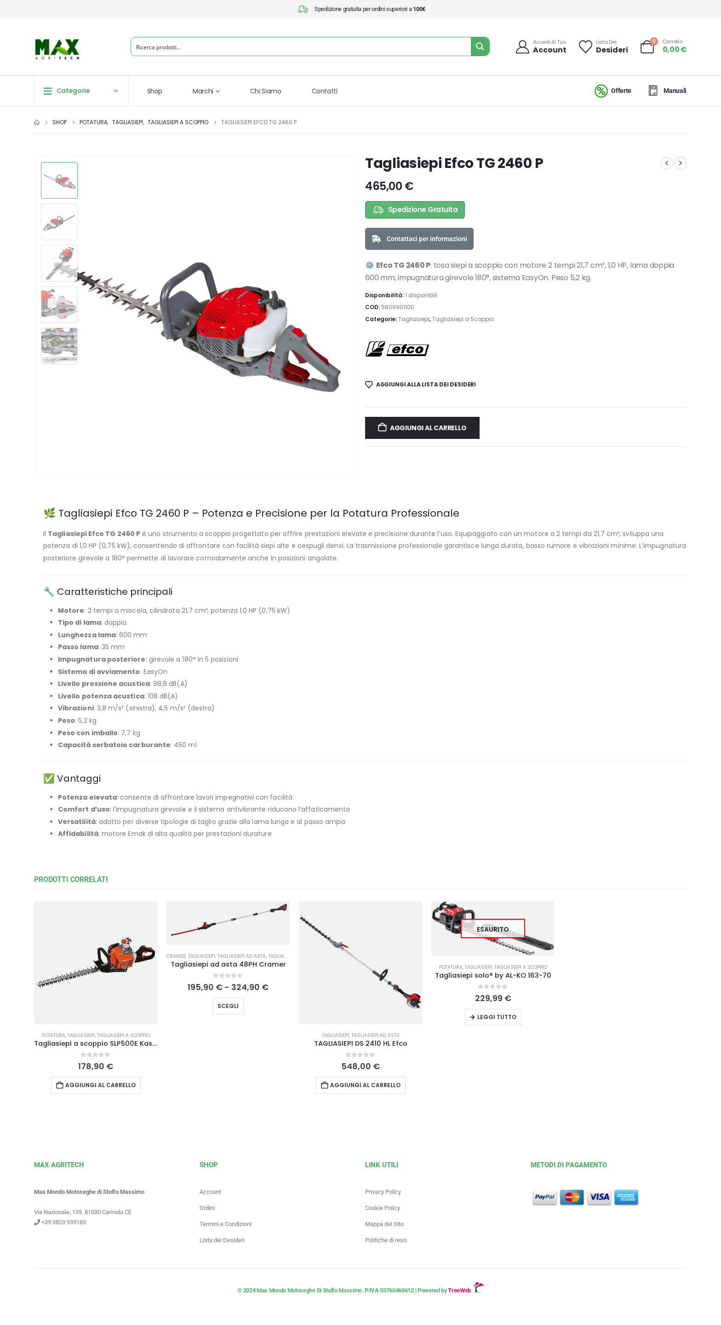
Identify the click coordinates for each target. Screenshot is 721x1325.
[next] (680, 163)
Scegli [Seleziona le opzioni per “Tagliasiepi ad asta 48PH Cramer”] (228, 1006)
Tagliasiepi (413, 319)
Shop (155, 91)
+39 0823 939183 (60, 1222)
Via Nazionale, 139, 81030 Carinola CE (83, 1212)
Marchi (203, 91)
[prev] (666, 163)
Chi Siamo (265, 91)
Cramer (176, 956)
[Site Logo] (57, 49)
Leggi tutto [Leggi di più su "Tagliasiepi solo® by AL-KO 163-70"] (496, 1017)
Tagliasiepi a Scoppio (463, 319)
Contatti (325, 91)
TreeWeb (465, 1290)
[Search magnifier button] (480, 46)
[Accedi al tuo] (540, 47)
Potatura (53, 1035)
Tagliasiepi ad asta (241, 956)
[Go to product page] (95, 962)
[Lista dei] (603, 47)
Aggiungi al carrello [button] (100, 1085)
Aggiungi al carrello (428, 427)
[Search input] (301, 46)
